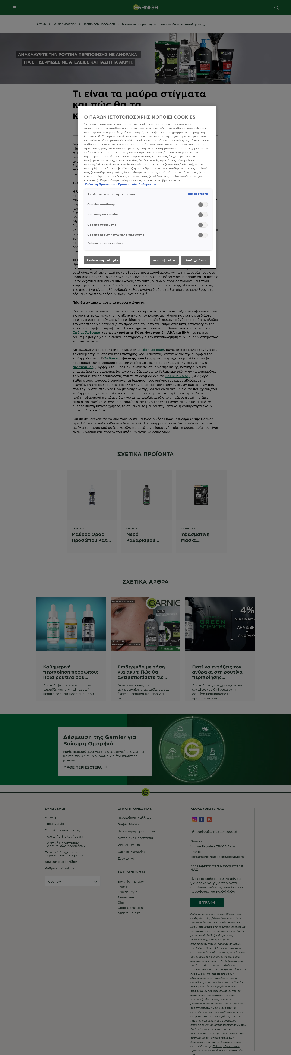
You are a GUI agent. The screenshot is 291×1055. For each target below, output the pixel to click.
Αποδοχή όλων (195, 260)
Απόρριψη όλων (164, 260)
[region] (147, 187)
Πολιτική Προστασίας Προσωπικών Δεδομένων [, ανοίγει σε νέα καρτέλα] (120, 184)
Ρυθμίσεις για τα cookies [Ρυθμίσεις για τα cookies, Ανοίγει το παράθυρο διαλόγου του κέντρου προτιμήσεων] (105, 242)
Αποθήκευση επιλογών (102, 260)
